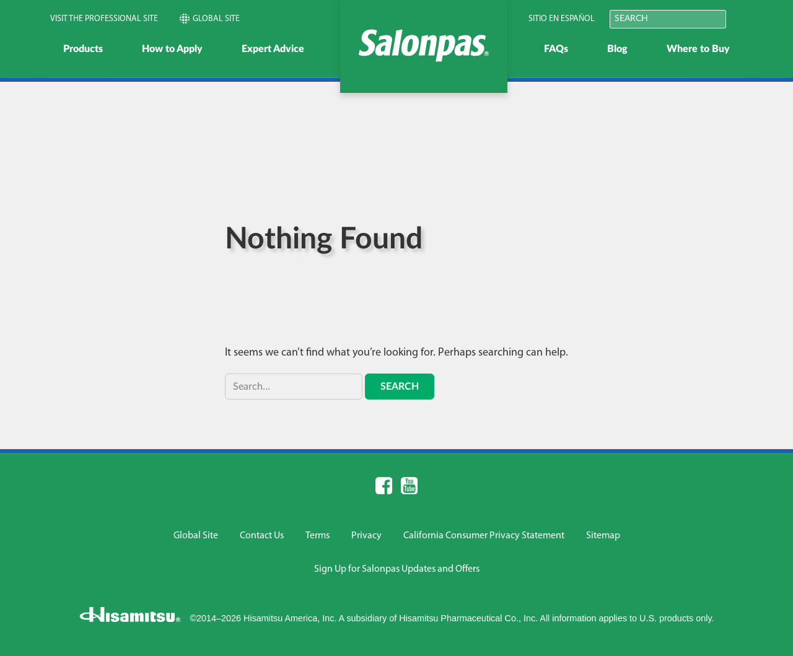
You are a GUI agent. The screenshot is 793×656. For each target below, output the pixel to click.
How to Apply (172, 49)
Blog (617, 49)
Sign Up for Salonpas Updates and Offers (397, 569)
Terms (317, 536)
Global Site (210, 19)
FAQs (556, 49)
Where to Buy (698, 49)
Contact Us (262, 536)
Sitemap (603, 536)
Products (83, 49)
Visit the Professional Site (104, 19)
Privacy (366, 536)
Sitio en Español (561, 19)
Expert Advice (273, 49)
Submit (742, 18)
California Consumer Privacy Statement (483, 536)
